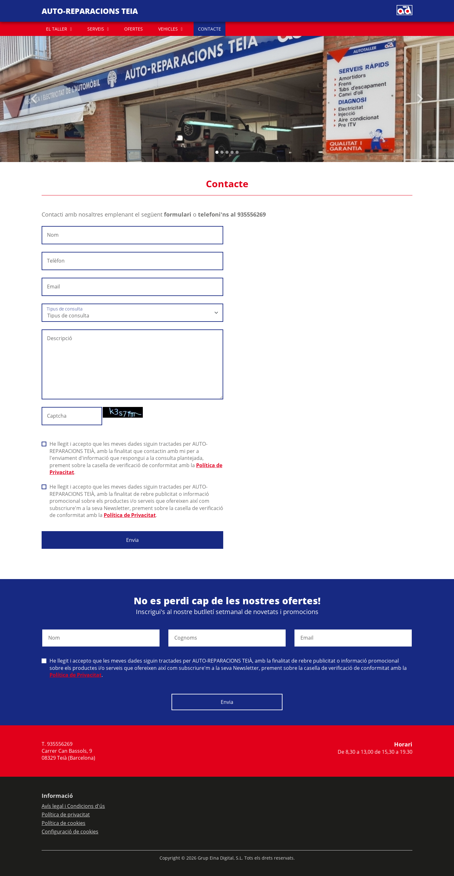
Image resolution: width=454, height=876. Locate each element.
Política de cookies (63, 823)
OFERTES (133, 29)
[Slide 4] (237, 152)
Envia (132, 540)
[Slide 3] (232, 152)
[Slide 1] (222, 152)
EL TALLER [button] (56, 29)
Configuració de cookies (70, 831)
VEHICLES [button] (168, 29)
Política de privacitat (66, 814)
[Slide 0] (216, 152)
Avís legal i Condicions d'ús (73, 806)
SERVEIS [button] (95, 29)
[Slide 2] (227, 152)
